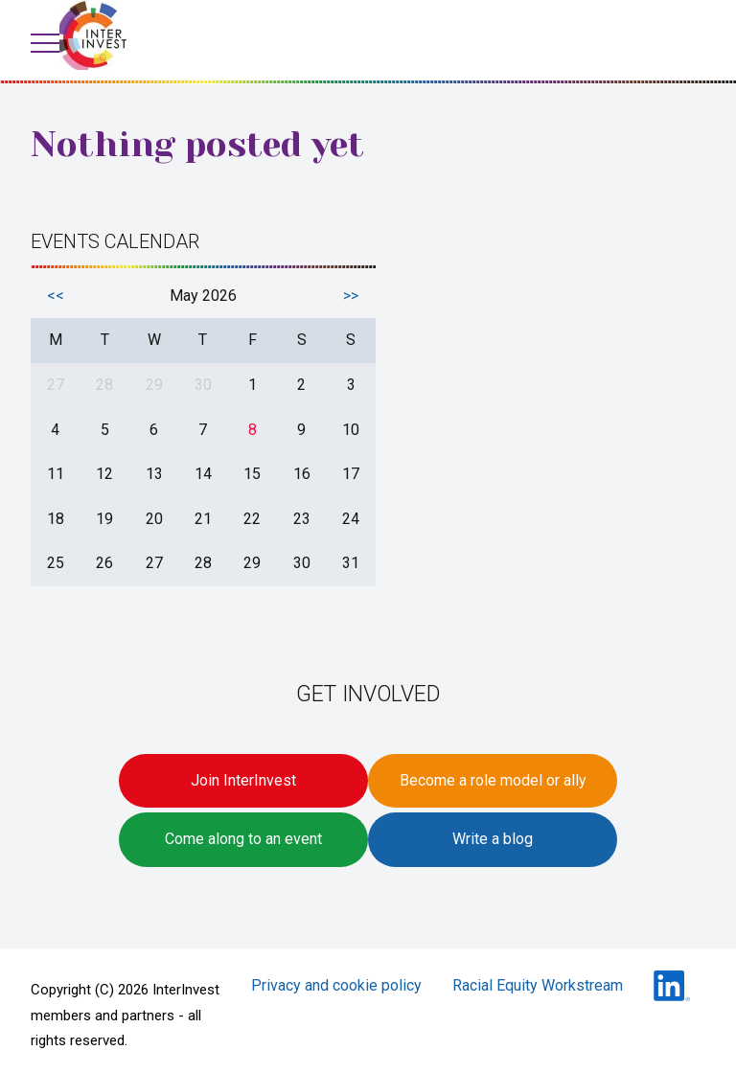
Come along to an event (243, 839)
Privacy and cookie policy (336, 985)
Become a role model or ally (493, 780)
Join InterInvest (243, 780)
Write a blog (492, 839)
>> (350, 295)
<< (55, 295)
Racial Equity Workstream (537, 985)
